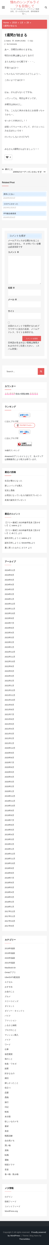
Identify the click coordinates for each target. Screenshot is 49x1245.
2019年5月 (9, 830)
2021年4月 (9, 729)
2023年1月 (9, 647)
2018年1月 (9, 907)
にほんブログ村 (11, 421)
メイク (8, 1040)
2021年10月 (10, 700)
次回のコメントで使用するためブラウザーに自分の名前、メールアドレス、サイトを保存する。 (23, 329)
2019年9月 (9, 810)
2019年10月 (10, 805)
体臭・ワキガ (10, 1064)
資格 (7, 1150)
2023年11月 (10, 608)
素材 (7, 1126)
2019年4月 (9, 834)
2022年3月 (9, 676)
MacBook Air (10, 967)
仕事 (7, 1049)
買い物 (8, 1145)
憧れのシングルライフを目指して (24, 4)
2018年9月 (9, 868)
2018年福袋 (10, 948)
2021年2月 (9, 738)
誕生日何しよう (11, 538)
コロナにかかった (11, 204)
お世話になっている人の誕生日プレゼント (23, 495)
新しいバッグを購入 (13, 485)
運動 (7, 1160)
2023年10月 (10, 613)
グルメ (8, 996)
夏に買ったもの (11, 548)
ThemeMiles (24, 1239)
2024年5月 (9, 580)
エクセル (9, 982)
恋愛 (7, 1092)
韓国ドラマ (10, 1164)
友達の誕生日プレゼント (15, 500)
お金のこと (10, 991)
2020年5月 (9, 772)
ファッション (10, 1020)
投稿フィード (10, 1201)
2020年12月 (10, 748)
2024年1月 (9, 599)
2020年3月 (9, 782)
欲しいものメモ (11, 1121)
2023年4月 (9, 632)
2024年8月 (9, 575)
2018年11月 (10, 858)
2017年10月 (10, 921)
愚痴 (7, 1097)
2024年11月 (10, 570)
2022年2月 (9, 681)
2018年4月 (9, 892)
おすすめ (9, 987)
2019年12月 (10, 796)
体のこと (9, 1059)
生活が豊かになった (13, 481)
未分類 (8, 1116)
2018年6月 (9, 882)
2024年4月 (9, 584)
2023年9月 (9, 618)
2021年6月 (9, 719)
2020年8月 (9, 757)
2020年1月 (9, 791)
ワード (8, 1044)
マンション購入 (11, 1035)
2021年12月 (10, 690)
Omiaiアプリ (10, 972)
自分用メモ (10, 1141)
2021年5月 (9, 724)
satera (8, 41)
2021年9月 (9, 705)
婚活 (7, 1078)
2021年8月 (9, 709)
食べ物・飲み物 (11, 1174)
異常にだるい (9, 194)
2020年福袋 (10, 958)
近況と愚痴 (10, 490)
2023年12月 (10, 604)
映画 (7, 1112)
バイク (8, 1016)
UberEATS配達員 (12, 977)
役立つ (8, 1088)
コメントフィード (12, 1206)
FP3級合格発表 (10, 213)
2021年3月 (9, 733)
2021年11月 (10, 695)
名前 (11, 288)
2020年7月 (9, 762)
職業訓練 (9, 1136)
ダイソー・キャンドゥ (14, 1011)
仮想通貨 (9, 1054)
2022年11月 (10, 657)
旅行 (7, 1102)
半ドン (28, 98)
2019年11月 (10, 801)
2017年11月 (10, 916)
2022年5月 (9, 671)
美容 (7, 1131)
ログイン (9, 1197)
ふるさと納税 (10, 1025)
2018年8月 (9, 873)
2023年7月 (9, 623)
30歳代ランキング (12, 450)
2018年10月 (10, 863)
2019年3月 (9, 839)
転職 (7, 1155)
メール (12, 299)
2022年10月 (10, 661)
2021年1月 (9, 743)
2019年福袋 (10, 953)
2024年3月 (9, 589)
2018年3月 (9, 897)
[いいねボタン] (7, 157)
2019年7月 (9, 820)
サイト (11, 311)
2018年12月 (10, 854)
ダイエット (10, 1006)
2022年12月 (10, 652)
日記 (31, 41)
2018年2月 (9, 902)
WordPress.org (11, 1211)
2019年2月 (9, 844)
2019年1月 (9, 849)
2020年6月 (9, 767)
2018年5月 (9, 887)
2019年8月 (9, 815)
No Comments (12, 44)
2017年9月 (9, 926)
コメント (13, 252)
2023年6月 (9, 628)
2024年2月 (9, 594)
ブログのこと (10, 1030)
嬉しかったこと (11, 1083)
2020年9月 (9, 753)
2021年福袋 (10, 963)
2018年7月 (9, 878)
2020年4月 (9, 777)
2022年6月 (9, 666)
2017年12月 (10, 911)
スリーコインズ (11, 1001)
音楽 (7, 1169)
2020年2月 (9, 786)
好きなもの (10, 1073)
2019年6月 (9, 825)
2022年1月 (9, 685)
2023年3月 (9, 637)
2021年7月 (9, 714)
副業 (7, 1068)
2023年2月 (9, 642)
